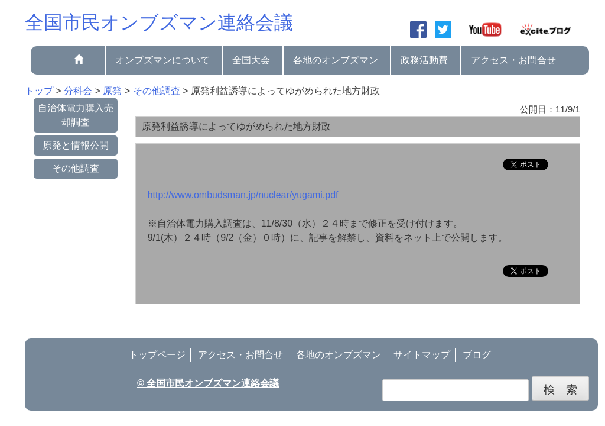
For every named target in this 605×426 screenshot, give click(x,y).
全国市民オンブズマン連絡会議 (159, 22)
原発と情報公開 (76, 145)
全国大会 (251, 60)
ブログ (477, 355)
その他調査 (75, 168)
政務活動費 (424, 60)
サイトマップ (421, 355)
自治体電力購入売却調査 (75, 115)
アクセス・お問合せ (513, 60)
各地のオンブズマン (335, 60)
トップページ (157, 355)
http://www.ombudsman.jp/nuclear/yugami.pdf (243, 195)
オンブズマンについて (162, 60)
